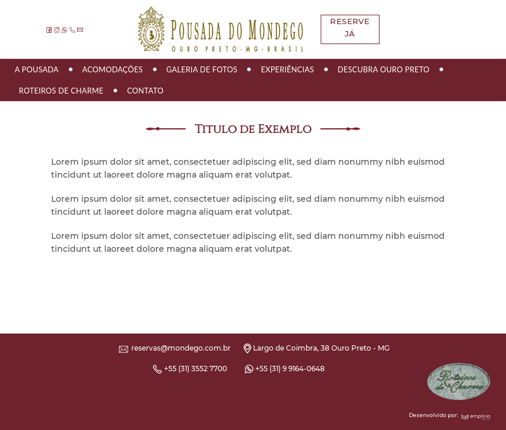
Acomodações (112, 69)
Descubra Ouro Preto (384, 69)
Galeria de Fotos (202, 69)
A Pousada (37, 69)
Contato (145, 90)
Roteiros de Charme (61, 90)
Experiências (287, 69)
